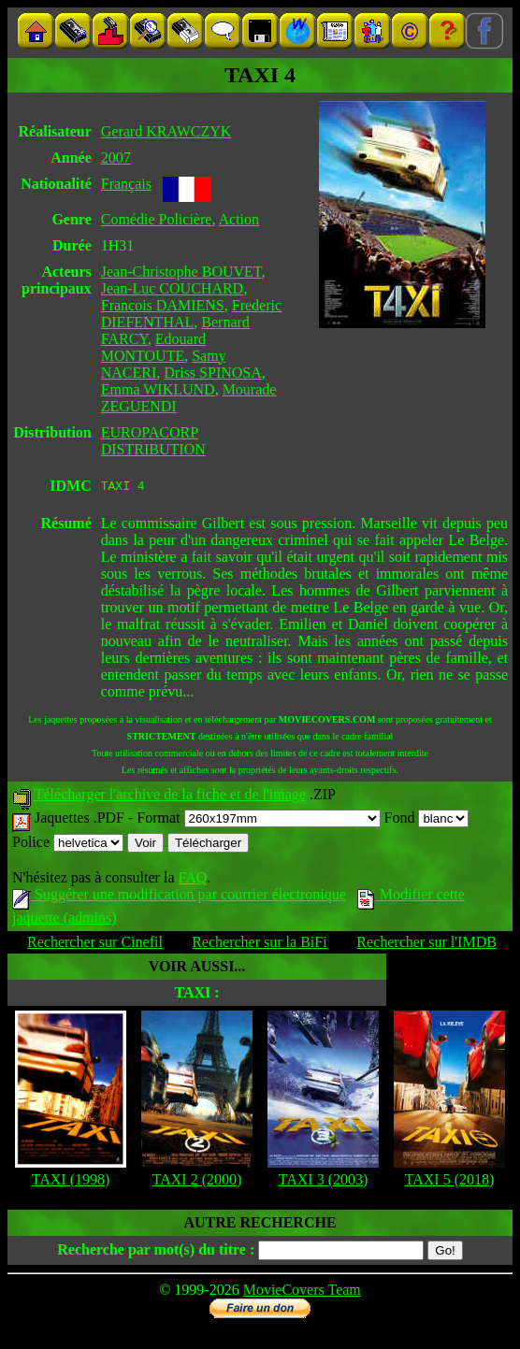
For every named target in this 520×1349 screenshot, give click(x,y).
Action (239, 219)
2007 (116, 157)
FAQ (192, 880)
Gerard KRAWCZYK (166, 131)
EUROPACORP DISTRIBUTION (153, 440)
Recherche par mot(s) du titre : (155, 1252)
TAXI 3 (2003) (323, 1182)
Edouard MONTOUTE (153, 347)
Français (126, 184)
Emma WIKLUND (158, 389)
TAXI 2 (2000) (197, 1182)
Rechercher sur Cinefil (95, 945)
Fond (426, 820)
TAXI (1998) (71, 1182)
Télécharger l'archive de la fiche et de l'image (170, 797)
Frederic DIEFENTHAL (191, 313)
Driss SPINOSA (212, 372)
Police (67, 845)
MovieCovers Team (302, 1292)
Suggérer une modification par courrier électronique (179, 897)
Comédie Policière (156, 219)
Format (258, 820)
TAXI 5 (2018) (450, 1182)
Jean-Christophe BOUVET (181, 272)
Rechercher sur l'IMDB (426, 945)
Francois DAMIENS (162, 305)
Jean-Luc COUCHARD (172, 288)
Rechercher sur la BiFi (259, 945)
